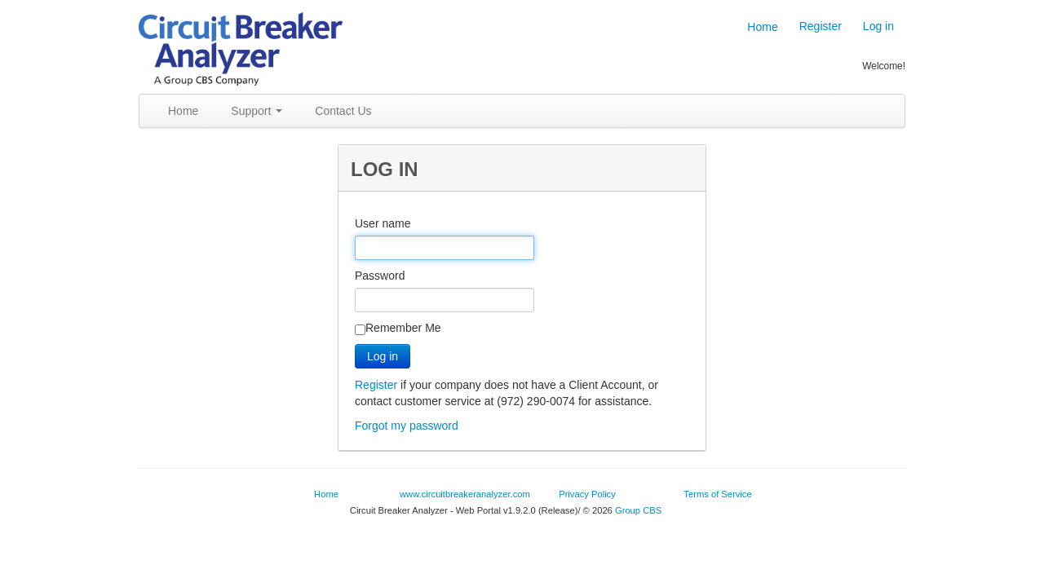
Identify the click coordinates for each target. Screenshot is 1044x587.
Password (380, 275)
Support (256, 110)
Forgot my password (406, 425)
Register (820, 26)
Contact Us (343, 110)
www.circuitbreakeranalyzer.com (465, 494)
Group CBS (638, 510)
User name (382, 223)
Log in (878, 26)
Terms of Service (717, 494)
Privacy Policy (587, 494)
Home (756, 26)
